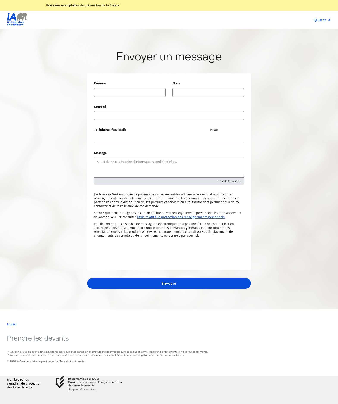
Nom (176, 83)
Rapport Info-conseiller (82, 389)
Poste (214, 130)
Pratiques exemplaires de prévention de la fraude (82, 5)
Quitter (322, 19)
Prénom (100, 83)
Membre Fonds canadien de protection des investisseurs (24, 383)
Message (100, 153)
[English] (12, 324)
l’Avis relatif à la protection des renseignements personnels (181, 217)
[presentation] (127, 254)
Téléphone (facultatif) (110, 130)
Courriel (100, 107)
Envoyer (169, 283)
